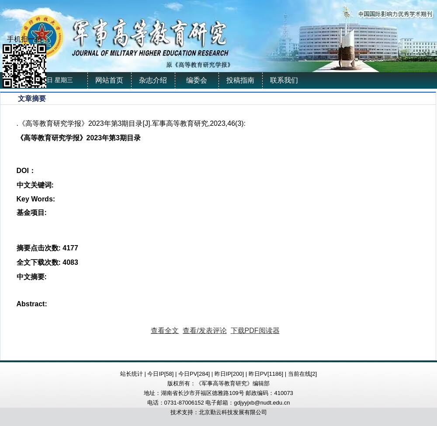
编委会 (196, 80)
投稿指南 (240, 80)
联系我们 (284, 80)
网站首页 (109, 80)
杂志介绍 (153, 80)
